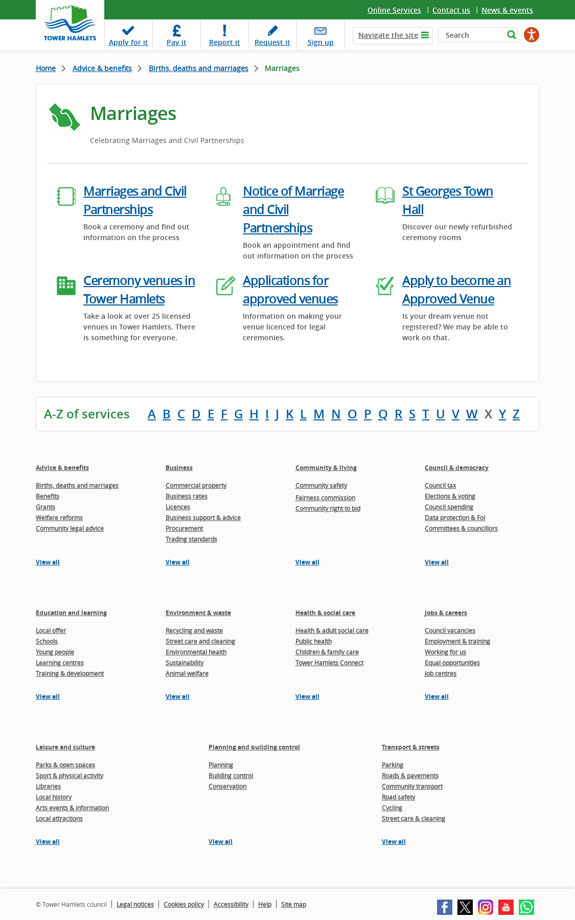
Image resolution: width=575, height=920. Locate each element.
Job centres (440, 673)
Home (46, 68)
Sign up (321, 42)
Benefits (47, 496)
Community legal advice (70, 528)
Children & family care (327, 652)
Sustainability (184, 662)
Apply (128, 42)
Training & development (70, 673)
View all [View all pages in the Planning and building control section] (221, 841)
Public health (313, 641)
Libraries (48, 786)
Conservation (227, 786)
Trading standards (191, 539)
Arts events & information (72, 808)
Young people (55, 652)
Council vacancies (450, 630)
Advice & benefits (102, 68)
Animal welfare (187, 673)
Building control (231, 775)
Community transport (412, 786)
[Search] (471, 34)
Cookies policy (184, 904)
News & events (507, 10)
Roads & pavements (410, 775)
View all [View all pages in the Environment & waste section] (178, 696)
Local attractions (59, 818)
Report (224, 42)
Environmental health (196, 652)
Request (272, 42)
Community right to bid (327, 508)
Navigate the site (388, 35)
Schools (47, 641)
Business (179, 467)
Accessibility (231, 904)
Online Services (394, 10)
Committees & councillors (461, 528)
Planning (221, 765)
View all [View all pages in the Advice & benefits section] (48, 562)
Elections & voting (450, 496)
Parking (392, 765)
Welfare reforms (59, 517)
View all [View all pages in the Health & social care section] (307, 696)
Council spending (449, 507)
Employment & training (457, 641)
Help (264, 904)
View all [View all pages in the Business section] (178, 562)
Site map (293, 904)
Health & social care (325, 612)
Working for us (445, 652)
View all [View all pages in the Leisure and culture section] (48, 841)
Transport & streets (411, 747)
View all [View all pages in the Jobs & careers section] (437, 696)
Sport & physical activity (69, 775)
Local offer (51, 630)
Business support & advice (203, 517)
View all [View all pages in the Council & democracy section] (437, 562)
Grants (45, 507)
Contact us (451, 10)
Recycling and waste (194, 630)
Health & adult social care (332, 630)
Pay (177, 42)
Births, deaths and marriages (198, 68)
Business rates (187, 496)
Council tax (440, 485)
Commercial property (196, 485)
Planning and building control (254, 747)
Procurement (184, 528)
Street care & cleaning (413, 818)
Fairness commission (325, 497)
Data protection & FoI (455, 517)
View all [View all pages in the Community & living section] (307, 562)
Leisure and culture (65, 747)
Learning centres (60, 662)
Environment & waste (198, 612)
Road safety (398, 797)
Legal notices (135, 904)
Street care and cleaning (200, 641)
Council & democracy (457, 467)
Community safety (321, 485)
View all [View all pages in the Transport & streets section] (394, 841)
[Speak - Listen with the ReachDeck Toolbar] (531, 34)
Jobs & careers (446, 612)
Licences (178, 507)
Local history (54, 797)
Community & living (326, 467)
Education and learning (71, 612)
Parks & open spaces (65, 765)
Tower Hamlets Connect (329, 662)
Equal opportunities (452, 662)
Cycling (392, 808)
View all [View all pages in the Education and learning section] (48, 696)
